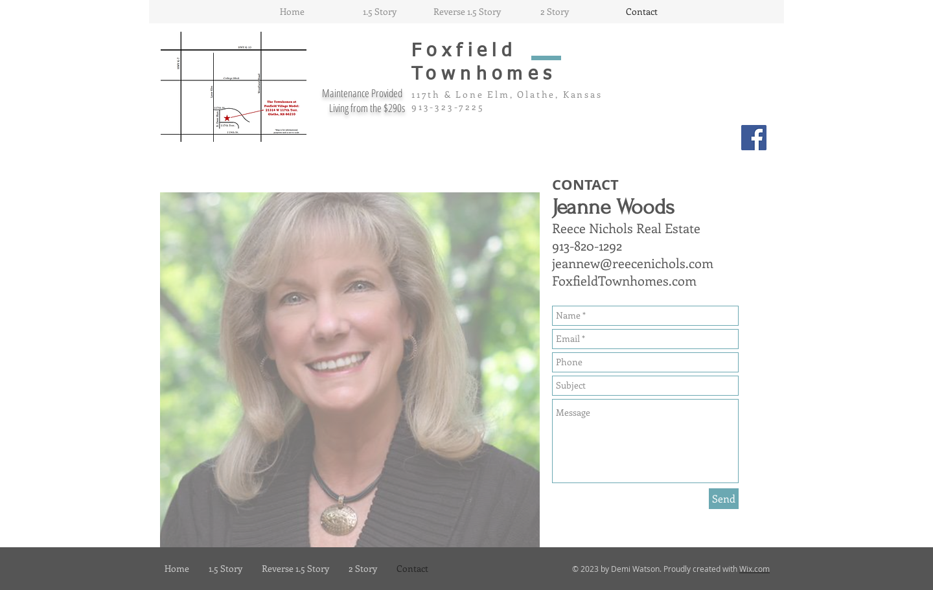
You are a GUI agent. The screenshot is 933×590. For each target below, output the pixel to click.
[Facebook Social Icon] (753, 137)
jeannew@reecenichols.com (632, 262)
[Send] (724, 498)
